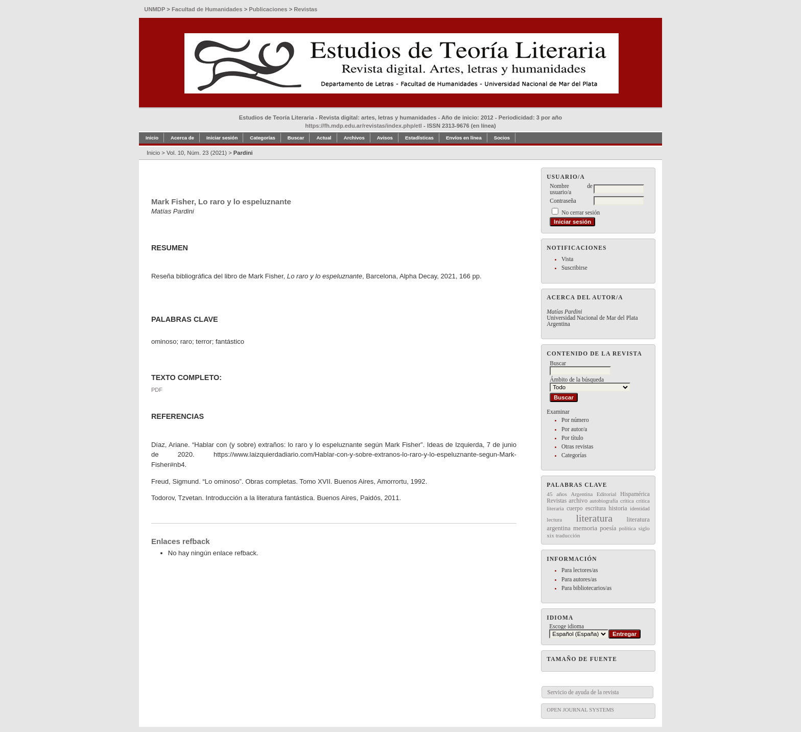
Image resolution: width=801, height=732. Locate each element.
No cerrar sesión (580, 212)
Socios (502, 137)
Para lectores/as (579, 570)
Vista (567, 259)
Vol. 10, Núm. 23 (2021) (197, 153)
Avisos (385, 137)
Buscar (296, 137)
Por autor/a (574, 429)
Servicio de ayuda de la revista (583, 692)
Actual (323, 137)
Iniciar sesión (222, 137)
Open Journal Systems (580, 709)
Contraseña (563, 201)
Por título (572, 438)
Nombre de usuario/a (571, 189)
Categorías (573, 455)
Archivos (354, 137)
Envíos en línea (464, 137)
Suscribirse (574, 268)
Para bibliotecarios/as (586, 588)
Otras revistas (577, 446)
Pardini (243, 153)
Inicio (152, 137)
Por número (575, 420)
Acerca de (182, 137)
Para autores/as (579, 579)
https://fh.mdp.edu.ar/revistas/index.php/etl (363, 126)
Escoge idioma (566, 626)
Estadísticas (419, 137)
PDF (156, 390)
